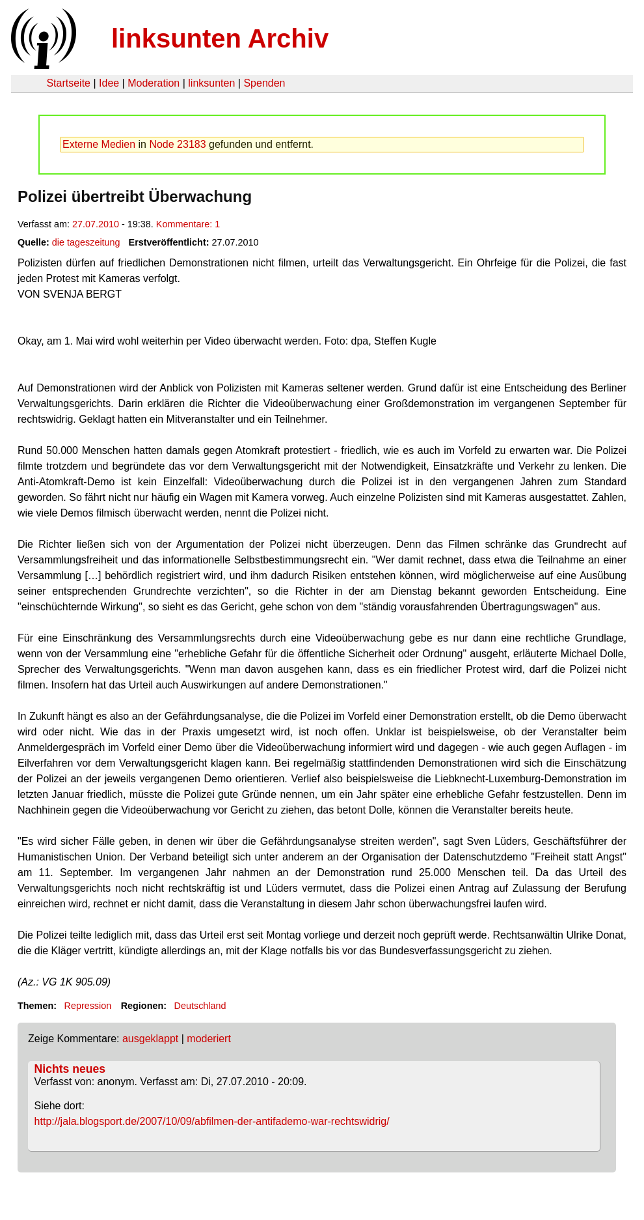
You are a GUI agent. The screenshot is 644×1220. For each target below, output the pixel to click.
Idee (109, 83)
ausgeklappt (150, 1038)
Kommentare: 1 (188, 224)
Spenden (264, 83)
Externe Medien (98, 144)
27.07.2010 (95, 224)
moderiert (209, 1038)
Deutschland (200, 1005)
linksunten (211, 83)
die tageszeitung (86, 242)
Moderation (153, 83)
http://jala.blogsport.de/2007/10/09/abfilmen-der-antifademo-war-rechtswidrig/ (212, 1121)
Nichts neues (70, 1068)
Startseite (68, 83)
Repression (87, 1005)
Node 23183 (177, 144)
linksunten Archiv (220, 38)
